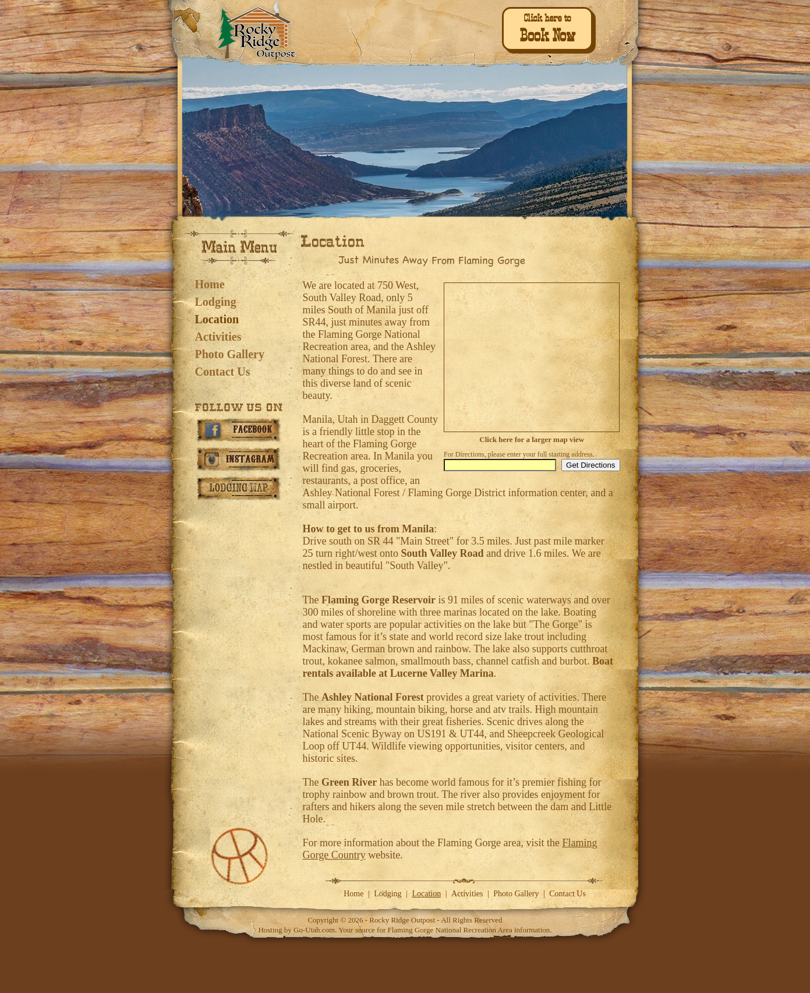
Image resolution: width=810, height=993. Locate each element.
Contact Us (222, 371)
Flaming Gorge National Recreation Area (449, 929)
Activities (218, 336)
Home (210, 284)
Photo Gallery (229, 354)
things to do (353, 371)
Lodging (215, 301)
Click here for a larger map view (531, 439)
